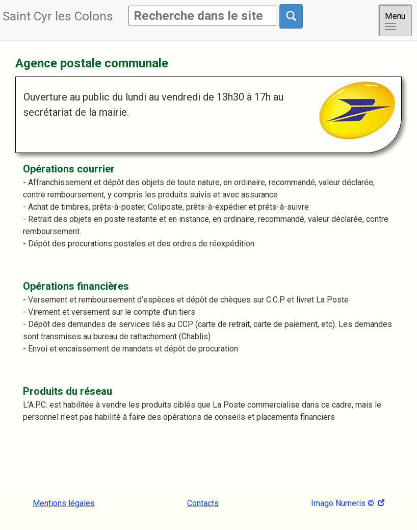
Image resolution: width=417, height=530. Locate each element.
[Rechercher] (202, 16)
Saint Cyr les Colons (58, 16)
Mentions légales (64, 503)
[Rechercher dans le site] (291, 16)
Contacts (203, 503)
